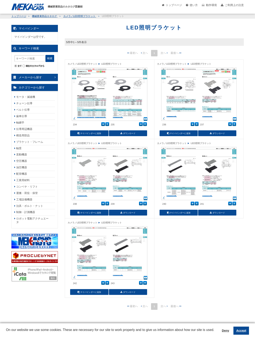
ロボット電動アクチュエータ (32, 220)
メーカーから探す (30, 77)
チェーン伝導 (24, 103)
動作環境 (211, 5)
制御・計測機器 (25, 212)
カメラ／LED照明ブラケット (79, 16)
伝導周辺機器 (24, 129)
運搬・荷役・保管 (27, 193)
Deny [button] (225, 330)
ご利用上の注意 (234, 5)
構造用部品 (23, 135)
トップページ (174, 5)
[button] (6, 333)
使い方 (194, 5)
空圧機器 (21, 160)
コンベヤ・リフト (27, 186)
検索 (49, 58)
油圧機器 (21, 167)
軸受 (19, 148)
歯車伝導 (21, 116)
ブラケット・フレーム (29, 141)
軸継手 (20, 122)
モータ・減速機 (25, 96)
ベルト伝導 (23, 109)
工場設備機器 (24, 199)
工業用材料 (23, 180)
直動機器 (21, 154)
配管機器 (21, 173)
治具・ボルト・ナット (29, 205)
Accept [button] (241, 330)
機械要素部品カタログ (44, 16)
